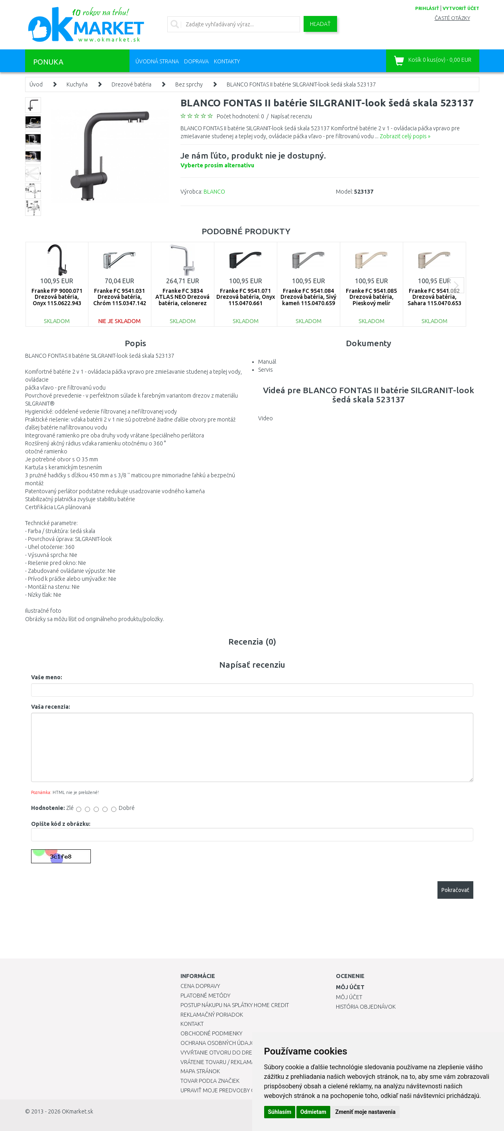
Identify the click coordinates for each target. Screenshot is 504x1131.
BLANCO (214, 191)
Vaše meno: (46, 677)
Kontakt (192, 1024)
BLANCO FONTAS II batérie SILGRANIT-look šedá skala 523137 (301, 84)
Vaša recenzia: (50, 707)
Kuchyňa (77, 84)
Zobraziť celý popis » (405, 136)
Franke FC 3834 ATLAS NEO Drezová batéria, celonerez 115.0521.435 (182, 300)
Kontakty (227, 61)
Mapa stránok (200, 1071)
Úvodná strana (157, 61)
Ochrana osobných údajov (219, 1043)
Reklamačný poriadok (211, 1014)
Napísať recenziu (291, 116)
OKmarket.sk (77, 1111)
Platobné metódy (205, 995)
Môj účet (349, 997)
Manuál (267, 362)
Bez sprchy (189, 84)
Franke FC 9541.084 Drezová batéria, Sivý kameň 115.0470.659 (308, 297)
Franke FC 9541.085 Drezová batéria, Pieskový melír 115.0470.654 (371, 300)
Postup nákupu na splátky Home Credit (234, 1005)
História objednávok (366, 1007)
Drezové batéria (131, 84)
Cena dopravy (200, 986)
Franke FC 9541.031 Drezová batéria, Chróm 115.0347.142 (119, 297)
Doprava (196, 61)
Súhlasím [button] (280, 1112)
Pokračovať (455, 890)
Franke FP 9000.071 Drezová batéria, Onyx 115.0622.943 (56, 297)
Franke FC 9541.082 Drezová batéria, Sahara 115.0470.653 (434, 297)
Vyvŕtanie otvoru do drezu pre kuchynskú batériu (251, 1052)
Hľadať (320, 24)
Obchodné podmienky (211, 1033)
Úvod (36, 84)
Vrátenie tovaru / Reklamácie (221, 1062)
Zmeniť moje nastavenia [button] (365, 1112)
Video (265, 418)
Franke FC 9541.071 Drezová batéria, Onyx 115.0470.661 (245, 297)
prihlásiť (427, 8)
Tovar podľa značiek (209, 1081)
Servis (265, 370)
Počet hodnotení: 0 (240, 116)
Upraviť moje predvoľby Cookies (227, 1090)
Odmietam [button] (313, 1112)
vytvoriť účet (461, 8)
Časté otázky (452, 18)
